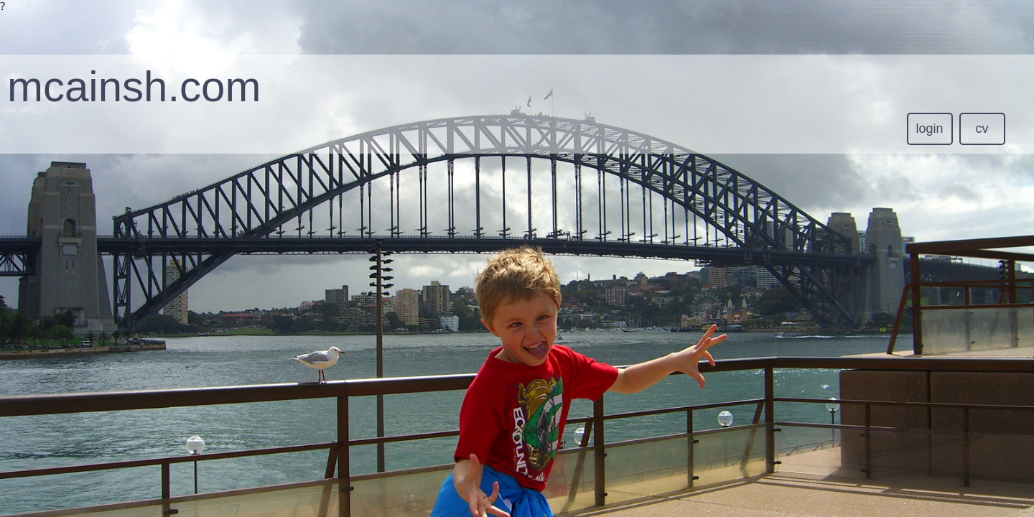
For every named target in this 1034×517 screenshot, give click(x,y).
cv (982, 128)
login (930, 128)
